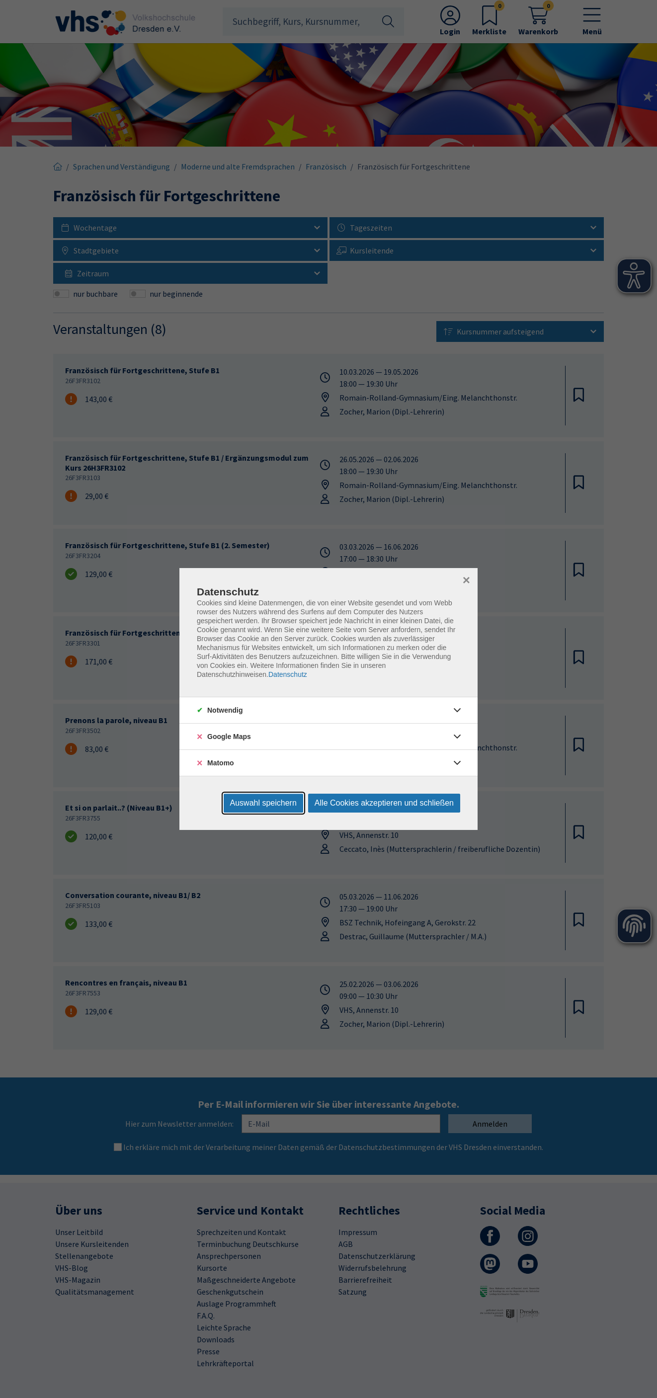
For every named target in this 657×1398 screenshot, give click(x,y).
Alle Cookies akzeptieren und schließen (384, 803)
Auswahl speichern (263, 803)
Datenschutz (287, 674)
